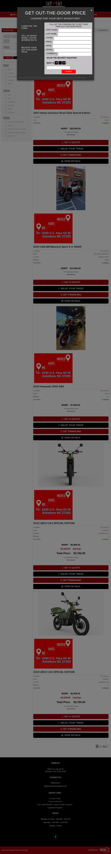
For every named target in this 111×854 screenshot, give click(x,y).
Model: (49, 49)
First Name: (52, 30)
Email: (49, 42)
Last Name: (51, 34)
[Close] (91, 10)
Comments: (51, 53)
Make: (49, 46)
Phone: (49, 38)
